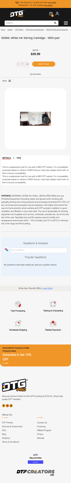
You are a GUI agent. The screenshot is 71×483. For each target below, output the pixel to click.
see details (52, 2)
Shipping (6, 438)
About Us (7, 415)
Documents (37, 74)
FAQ (19, 158)
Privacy (40, 434)
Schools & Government (12, 427)
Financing (41, 427)
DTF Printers (7, 423)
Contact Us (42, 423)
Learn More (48, 288)
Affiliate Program (44, 430)
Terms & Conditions (10, 442)
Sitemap (40, 438)
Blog (4, 434)
